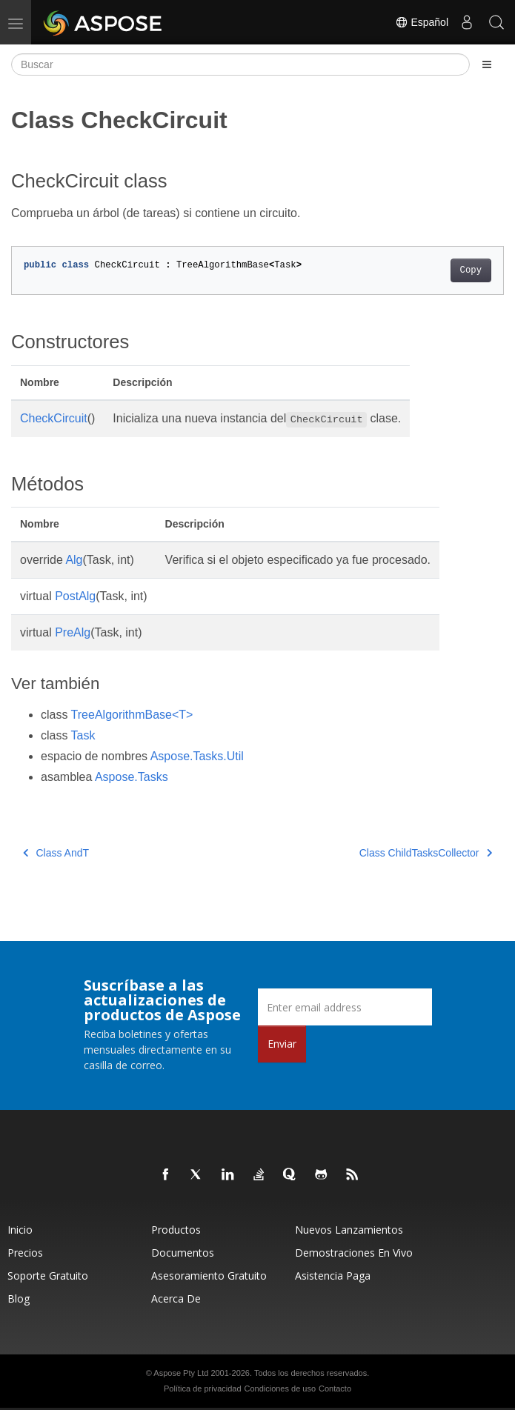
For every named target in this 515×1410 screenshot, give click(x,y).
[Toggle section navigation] (487, 64)
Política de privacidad (203, 1388)
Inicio (20, 1230)
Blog (18, 1298)
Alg (73, 559)
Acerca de (176, 1298)
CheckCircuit (53, 418)
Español (421, 22)
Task (83, 735)
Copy (471, 270)
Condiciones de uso (280, 1388)
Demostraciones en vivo (354, 1253)
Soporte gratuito (47, 1275)
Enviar (282, 1044)
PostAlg (75, 596)
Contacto (335, 1388)
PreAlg (72, 632)
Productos (176, 1230)
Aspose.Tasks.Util (197, 756)
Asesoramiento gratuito (209, 1275)
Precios (25, 1253)
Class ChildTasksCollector (425, 853)
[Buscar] (240, 64)
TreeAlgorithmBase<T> (132, 714)
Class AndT (56, 853)
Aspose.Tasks (131, 777)
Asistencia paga (333, 1275)
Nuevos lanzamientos (349, 1230)
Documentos (182, 1253)
